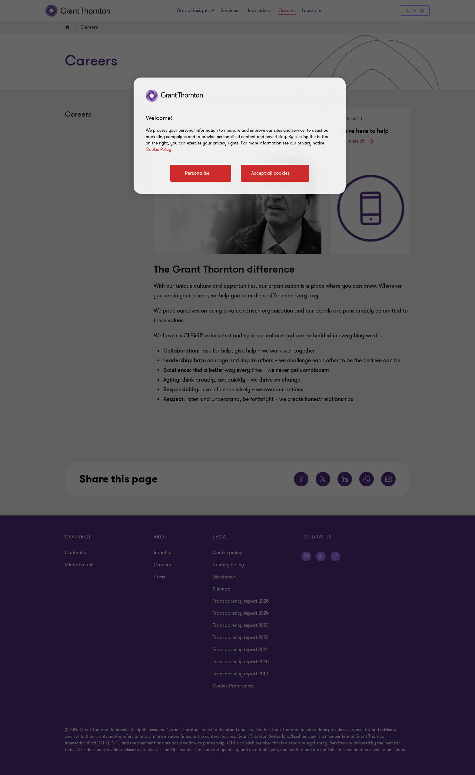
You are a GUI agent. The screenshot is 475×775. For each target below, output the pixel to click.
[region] (240, 136)
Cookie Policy (158, 149)
